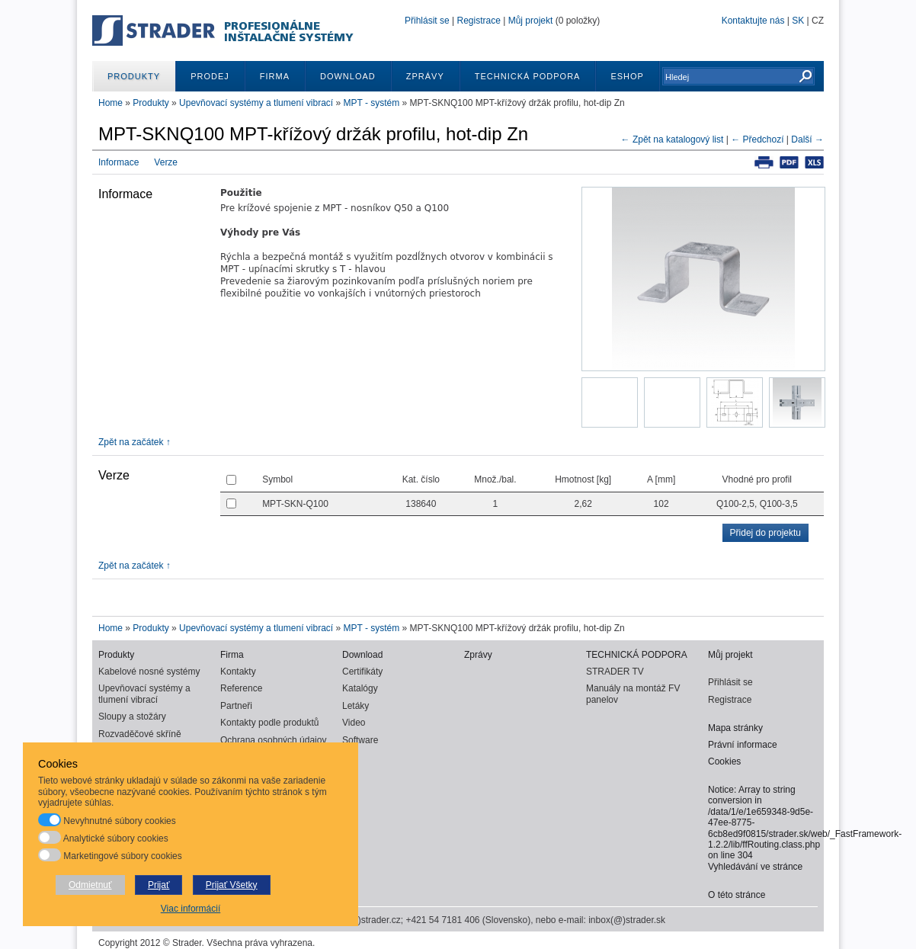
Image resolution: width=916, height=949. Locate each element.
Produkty (133, 76)
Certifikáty (362, 671)
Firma (275, 76)
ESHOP (627, 76)
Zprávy (425, 76)
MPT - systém (372, 103)
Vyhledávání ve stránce (755, 866)
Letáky (355, 706)
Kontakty (238, 671)
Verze (166, 162)
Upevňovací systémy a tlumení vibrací (257, 103)
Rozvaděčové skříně (139, 734)
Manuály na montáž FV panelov (633, 693)
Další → (807, 139)
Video (353, 722)
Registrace (478, 20)
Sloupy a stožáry (132, 716)
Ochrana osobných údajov (273, 740)
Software (360, 740)
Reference (241, 688)
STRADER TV (615, 671)
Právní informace (742, 744)
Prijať (159, 885)
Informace (118, 162)
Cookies (724, 761)
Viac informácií (190, 908)
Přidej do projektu (765, 532)
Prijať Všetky (232, 885)
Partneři (236, 706)
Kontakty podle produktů (269, 722)
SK (798, 20)
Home (110, 103)
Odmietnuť (90, 885)
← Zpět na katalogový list (672, 139)
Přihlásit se (427, 20)
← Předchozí (757, 139)
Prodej (210, 76)
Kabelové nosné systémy (149, 671)
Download (348, 76)
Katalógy (360, 688)
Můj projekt (530, 20)
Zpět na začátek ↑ (134, 442)
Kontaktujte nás (753, 20)
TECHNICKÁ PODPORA (528, 76)
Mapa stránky (735, 728)
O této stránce (736, 895)
